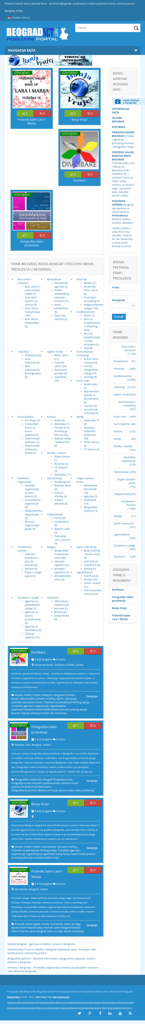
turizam (44, 713)
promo (32, 790)
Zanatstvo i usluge (124, 545)
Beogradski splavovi (19, 958)
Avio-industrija (30, 367)
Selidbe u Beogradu (46, 949)
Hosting (88, 377)
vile (52, 713)
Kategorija (118, 300)
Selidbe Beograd (17, 944)
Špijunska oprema (60, 317)
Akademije (60, 482)
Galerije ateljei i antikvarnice (62, 440)
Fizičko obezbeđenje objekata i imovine (62, 295)
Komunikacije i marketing (127, 403)
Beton (87, 315)
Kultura (118, 431)
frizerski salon (35, 927)
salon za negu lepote (59, 931)
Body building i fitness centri (92, 552)
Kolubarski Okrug (47, 1002)
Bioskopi (59, 463)
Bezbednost (121, 361)
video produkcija (84, 790)
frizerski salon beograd (57, 927)
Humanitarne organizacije (33, 501)
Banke (87, 283)
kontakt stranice (121, 246)
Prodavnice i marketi (128, 503)
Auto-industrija (30, 360)
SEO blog (106, 1002)
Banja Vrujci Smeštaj (111, 1007)
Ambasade (90, 500)
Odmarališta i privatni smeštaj (37, 698)
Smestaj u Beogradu (19, 967)
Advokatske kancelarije (90, 487)
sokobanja (12, 1002)
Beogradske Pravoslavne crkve (61, 554)
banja (59, 854)
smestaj (35, 713)
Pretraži (119, 316)
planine (55, 709)
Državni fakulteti (59, 501)
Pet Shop (30, 420)
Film (86, 366)
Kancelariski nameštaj (91, 411)
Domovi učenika (59, 494)
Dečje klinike (61, 615)
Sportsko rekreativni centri (26, 702)
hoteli (39, 709)
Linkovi (57, 1007)
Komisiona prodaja (60, 371)
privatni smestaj (69, 709)
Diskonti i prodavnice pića (31, 557)
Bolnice (58, 612)
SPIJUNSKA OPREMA (118, 202)
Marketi (29, 565)
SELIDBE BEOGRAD (118, 119)
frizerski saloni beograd (32, 931)
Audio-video (91, 384)
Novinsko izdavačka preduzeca (90, 431)
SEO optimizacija (61, 997)
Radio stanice (91, 442)
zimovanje (60, 713)
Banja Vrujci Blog (126, 1002)
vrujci (56, 857)
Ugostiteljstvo (58, 706)
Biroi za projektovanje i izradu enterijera (92, 339)
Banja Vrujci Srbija (44, 1007)
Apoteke (59, 608)
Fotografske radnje (91, 371)
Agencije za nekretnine (31, 628)
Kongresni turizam (64, 695)
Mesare (29, 568)
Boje (86, 348)
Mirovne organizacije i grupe (32, 525)
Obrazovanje (121, 472)
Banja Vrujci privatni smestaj (88, 1002)
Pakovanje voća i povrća (62, 537)
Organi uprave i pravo (126, 481)
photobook (27, 786)
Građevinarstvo (123, 376)
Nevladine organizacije (129, 459)
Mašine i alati (62, 529)
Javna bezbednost (61, 306)
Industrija (119, 387)
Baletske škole (62, 485)
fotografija (59, 779)
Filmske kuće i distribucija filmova (62, 431)
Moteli (15, 698)
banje (66, 854)
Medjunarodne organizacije (33, 512)
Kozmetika (60, 377)
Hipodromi (90, 565)
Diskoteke (60, 474)
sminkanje (78, 931)
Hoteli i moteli (92, 583)
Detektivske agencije (61, 284)
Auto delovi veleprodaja (32, 320)
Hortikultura (61, 521)
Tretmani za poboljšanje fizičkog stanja (66, 702)
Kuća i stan (120, 416)
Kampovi (47, 695)
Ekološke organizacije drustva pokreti (32, 491)
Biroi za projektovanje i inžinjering (92, 322)
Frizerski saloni (59, 364)
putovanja (27, 857)
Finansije (119, 368)
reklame (41, 790)
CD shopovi (61, 467)
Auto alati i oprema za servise (31, 301)
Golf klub (89, 561)
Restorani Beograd (69, 1007)
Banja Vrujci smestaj (65, 1002)
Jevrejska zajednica (59, 570)
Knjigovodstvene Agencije (90, 1007)
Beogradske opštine (91, 508)
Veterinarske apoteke (32, 440)
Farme (58, 518)
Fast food (89, 576)
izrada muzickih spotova (38, 783)
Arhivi (57, 420)
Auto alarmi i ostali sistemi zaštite (32, 290)
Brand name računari (91, 360)
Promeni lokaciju (19, 17)
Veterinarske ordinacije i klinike (32, 449)
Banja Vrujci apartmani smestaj (21, 1007)
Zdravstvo (119, 556)
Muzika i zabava (123, 446)
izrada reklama (62, 783)
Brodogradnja (33, 373)
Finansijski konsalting (90, 299)
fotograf (47, 779)
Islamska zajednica (59, 563)
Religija (118, 516)
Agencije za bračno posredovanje (33, 615)
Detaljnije (92, 696)
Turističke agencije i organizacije (30, 706)
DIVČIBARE (118, 127)
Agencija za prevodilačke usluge (32, 604)
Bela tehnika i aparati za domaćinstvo (92, 395)
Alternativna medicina (61, 602)
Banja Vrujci (33, 1002)
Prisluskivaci (120, 215)
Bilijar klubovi (62, 456)
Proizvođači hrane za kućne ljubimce (31, 429)
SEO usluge (22, 1002)
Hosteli (88, 579)
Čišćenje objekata (30, 635)
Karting (88, 568)
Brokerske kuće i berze (91, 288)
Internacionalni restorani (92, 592)
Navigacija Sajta (72, 50)
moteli (46, 709)
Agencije (89, 496)
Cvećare (88, 406)
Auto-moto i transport (128, 348)
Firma (115, 287)
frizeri (22, 927)
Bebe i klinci (61, 355)
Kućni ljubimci (122, 424)
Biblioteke (60, 424)
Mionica (114, 1002)
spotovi (63, 790)
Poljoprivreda (121, 494)
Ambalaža (30, 355)
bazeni (74, 854)
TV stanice (90, 449)
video (71, 790)
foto (39, 779)
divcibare (29, 709)
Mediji (117, 438)
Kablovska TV (91, 420)
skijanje (25, 713)
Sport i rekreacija (66, 698)
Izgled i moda (41, 924)
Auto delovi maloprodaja (32, 310)
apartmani (17, 709)
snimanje (52, 790)
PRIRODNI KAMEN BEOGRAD (123, 134)
